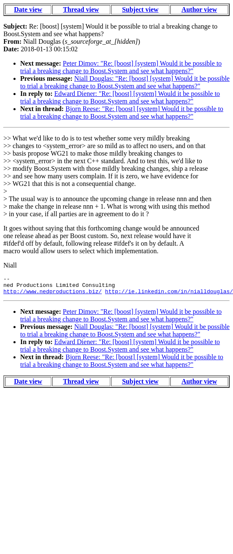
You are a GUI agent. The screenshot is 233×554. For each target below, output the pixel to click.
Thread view (81, 9)
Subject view (140, 9)
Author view (199, 9)
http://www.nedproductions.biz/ (52, 295)
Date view (28, 9)
